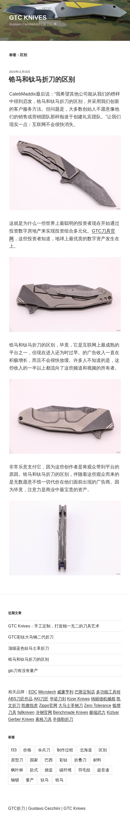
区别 (103, 750)
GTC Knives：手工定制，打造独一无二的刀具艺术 (53, 626)
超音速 (103, 770)
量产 (30, 780)
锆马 (59, 780)
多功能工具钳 (108, 692)
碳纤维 (65, 770)
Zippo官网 (48, 705)
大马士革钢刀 (70, 705)
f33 (14, 750)
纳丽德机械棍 (103, 699)
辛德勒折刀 (63, 719)
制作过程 (65, 750)
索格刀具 (43, 719)
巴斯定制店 (85, 692)
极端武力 (97, 712)
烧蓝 (49, 770)
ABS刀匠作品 (20, 699)
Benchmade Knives (70, 712)
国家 (34, 760)
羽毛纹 (84, 770)
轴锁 (15, 780)
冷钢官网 (44, 712)
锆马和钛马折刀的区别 (42, 79)
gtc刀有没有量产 (23, 670)
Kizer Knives (78, 699)
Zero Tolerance (97, 705)
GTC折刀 (16, 808)
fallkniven (25, 712)
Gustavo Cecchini (44, 808)
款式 (34, 770)
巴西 (49, 760)
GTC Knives (28, 17)
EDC (33, 692)
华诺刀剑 (58, 699)
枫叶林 (17, 770)
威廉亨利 (65, 692)
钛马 (45, 780)
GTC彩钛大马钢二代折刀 (31, 637)
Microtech (47, 692)
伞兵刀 (44, 750)
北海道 (86, 750)
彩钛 (63, 760)
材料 (97, 760)
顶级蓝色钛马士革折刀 (28, 648)
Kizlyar (113, 712)
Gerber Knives (21, 719)
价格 (27, 750)
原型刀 (17, 760)
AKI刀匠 (41, 699)
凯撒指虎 (29, 705)
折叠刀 (80, 760)
